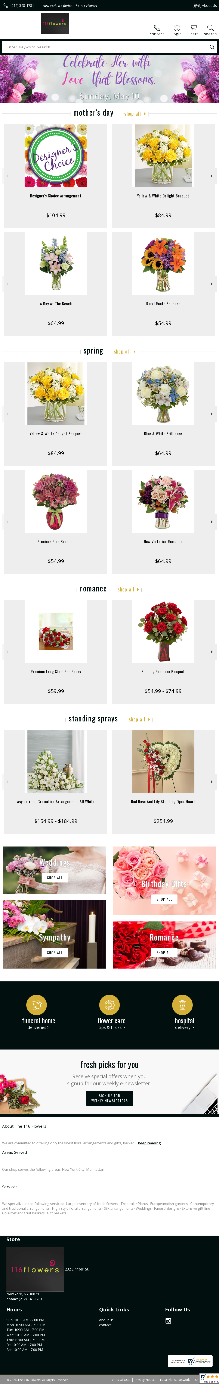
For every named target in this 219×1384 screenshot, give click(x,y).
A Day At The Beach (56, 303)
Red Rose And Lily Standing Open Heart (163, 801)
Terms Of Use (119, 1380)
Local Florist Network (175, 1380)
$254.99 (163, 820)
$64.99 (56, 323)
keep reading (149, 1143)
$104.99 (56, 215)
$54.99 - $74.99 (163, 690)
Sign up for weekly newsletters (109, 1098)
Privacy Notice (145, 1380)
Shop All (132, 113)
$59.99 (56, 690)
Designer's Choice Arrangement (55, 196)
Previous (6, 176)
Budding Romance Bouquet (163, 671)
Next (212, 176)
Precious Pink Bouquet (55, 541)
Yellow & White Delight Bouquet (163, 196)
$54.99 (163, 323)
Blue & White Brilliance (163, 433)
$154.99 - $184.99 (55, 820)
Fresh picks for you (109, 1072)
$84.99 (163, 215)
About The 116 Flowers (24, 1126)
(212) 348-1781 (22, 5)
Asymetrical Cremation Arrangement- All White (56, 801)
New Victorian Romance (163, 541)
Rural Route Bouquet (163, 303)
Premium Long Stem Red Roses (56, 671)
